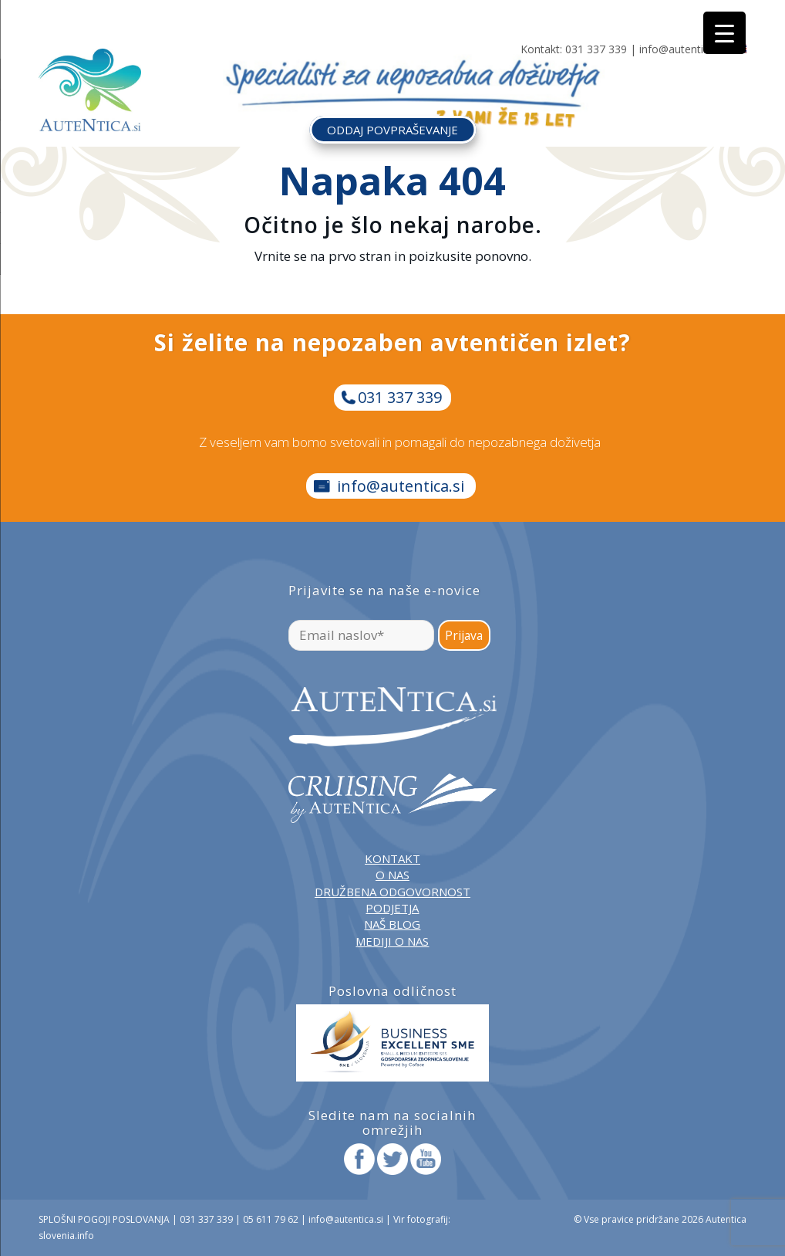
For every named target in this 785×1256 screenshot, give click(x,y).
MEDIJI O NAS (392, 941)
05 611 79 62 (270, 1219)
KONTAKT (392, 858)
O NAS (392, 874)
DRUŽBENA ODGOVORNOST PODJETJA (392, 900)
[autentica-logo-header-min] (90, 90)
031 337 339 (596, 49)
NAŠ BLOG (392, 924)
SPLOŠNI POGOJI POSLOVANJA (104, 1219)
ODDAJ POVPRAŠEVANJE (392, 129)
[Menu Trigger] (724, 33)
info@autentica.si (682, 49)
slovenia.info (66, 1235)
